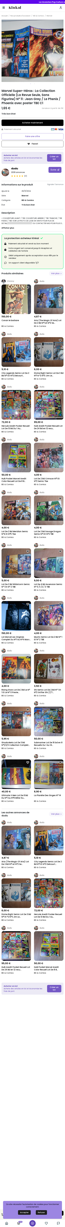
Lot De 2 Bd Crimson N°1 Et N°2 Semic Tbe (47, 480)
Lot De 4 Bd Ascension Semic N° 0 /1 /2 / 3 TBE (48, 585)
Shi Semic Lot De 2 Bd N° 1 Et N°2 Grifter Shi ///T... (47, 691)
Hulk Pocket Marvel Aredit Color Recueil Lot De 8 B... (14, 480)
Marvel (49, 16)
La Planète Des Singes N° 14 (47, 795)
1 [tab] (30, 84)
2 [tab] (34, 84)
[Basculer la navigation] (4, 7)
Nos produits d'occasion (20, 16)
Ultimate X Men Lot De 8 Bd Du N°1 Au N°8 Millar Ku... (15, 796)
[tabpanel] (32, 51)
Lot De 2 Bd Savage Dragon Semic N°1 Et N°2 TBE (47, 532)
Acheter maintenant (32, 122)
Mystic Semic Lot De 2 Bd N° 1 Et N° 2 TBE (48, 638)
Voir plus (56, 273)
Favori (32, 143)
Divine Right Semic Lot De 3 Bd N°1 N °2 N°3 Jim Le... (48, 374)
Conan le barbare (10, 320)
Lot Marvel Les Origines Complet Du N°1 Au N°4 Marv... (16, 638)
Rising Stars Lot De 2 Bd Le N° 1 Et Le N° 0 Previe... (16, 691)
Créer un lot (54, 158)
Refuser (41, 1212)
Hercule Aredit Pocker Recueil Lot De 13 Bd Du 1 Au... (16, 427)
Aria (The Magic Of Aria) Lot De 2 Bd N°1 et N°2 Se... (47, 321)
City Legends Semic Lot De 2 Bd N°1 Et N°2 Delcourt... (15, 374)
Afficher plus (8, 228)
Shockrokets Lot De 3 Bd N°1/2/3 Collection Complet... (16, 743)
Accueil (5, 16)
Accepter (24, 1212)
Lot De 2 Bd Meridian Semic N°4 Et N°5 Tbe (15, 532)
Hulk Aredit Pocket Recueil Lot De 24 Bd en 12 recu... (48, 427)
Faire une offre (32, 136)
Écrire (55, 169)
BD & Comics (38, 16)
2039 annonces (18, 172)
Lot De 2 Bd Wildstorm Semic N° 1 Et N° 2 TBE (16, 585)
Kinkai (15, 8)
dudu (14, 168)
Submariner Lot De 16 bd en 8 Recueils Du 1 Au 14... (48, 743)
